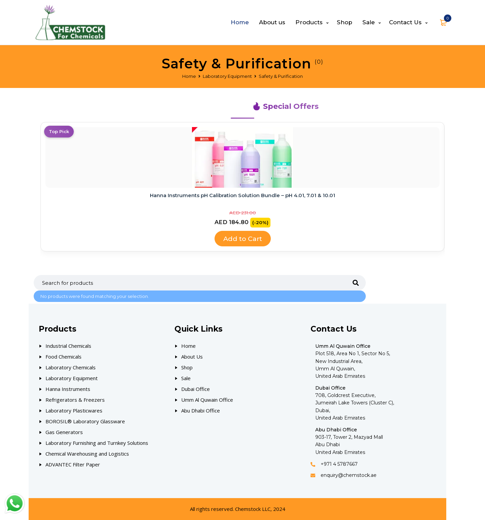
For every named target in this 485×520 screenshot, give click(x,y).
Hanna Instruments (67, 389)
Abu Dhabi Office (200, 410)
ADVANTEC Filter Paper (72, 464)
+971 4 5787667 (339, 464)
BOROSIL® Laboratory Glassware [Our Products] (85, 421)
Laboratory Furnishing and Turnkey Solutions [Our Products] (96, 442)
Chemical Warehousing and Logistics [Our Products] (87, 453)
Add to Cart (242, 239)
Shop (187, 367)
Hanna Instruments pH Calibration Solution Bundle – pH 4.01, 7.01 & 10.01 (242, 195)
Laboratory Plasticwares (73, 410)
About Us (192, 356)
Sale (186, 378)
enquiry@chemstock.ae (349, 475)
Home (189, 76)
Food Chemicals (63, 356)
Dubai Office (195, 389)
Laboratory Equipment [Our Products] (71, 378)
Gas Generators (64, 432)
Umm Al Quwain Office (207, 399)
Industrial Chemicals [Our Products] (68, 345)
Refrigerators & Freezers (75, 399)
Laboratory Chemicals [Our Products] (70, 367)
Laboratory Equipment (227, 76)
